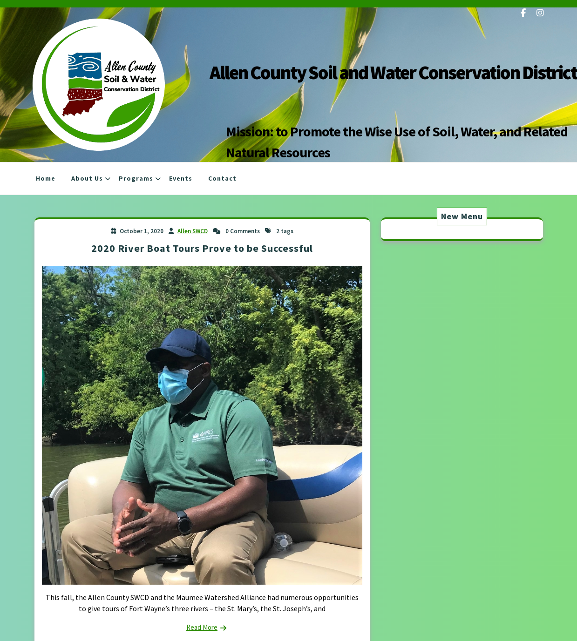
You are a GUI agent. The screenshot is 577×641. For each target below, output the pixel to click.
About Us (87, 178)
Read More (201, 627)
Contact (222, 178)
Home (45, 178)
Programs (136, 178)
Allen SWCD (192, 231)
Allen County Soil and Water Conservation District (393, 72)
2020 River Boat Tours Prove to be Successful (202, 248)
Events (180, 178)
